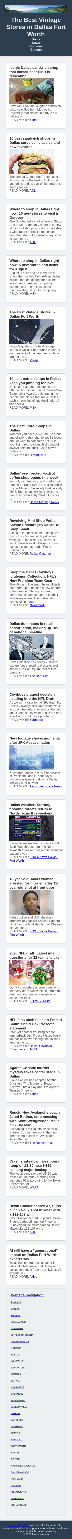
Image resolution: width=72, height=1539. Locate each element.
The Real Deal (39, 676)
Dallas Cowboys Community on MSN (30, 1047)
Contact (36, 49)
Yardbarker (37, 719)
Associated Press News (46, 786)
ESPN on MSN (40, 1001)
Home (36, 39)
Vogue (34, 360)
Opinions (36, 46)
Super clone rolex (18, 1525)
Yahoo (34, 120)
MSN (33, 293)
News (36, 42)
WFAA (34, 1187)
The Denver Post (41, 1142)
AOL (33, 190)
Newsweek (37, 605)
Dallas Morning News (44, 502)
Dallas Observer (41, 553)
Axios (33, 1276)
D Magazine (38, 454)
